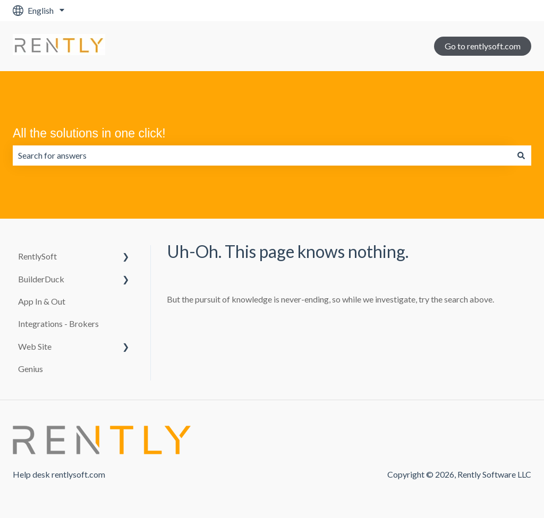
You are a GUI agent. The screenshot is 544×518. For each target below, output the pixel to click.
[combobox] (262, 155)
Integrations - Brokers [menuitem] (58, 323)
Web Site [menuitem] (35, 346)
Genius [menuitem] (30, 369)
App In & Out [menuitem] (41, 301)
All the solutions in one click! (89, 133)
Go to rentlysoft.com (483, 46)
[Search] (521, 155)
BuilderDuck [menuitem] (41, 279)
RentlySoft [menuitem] (37, 256)
